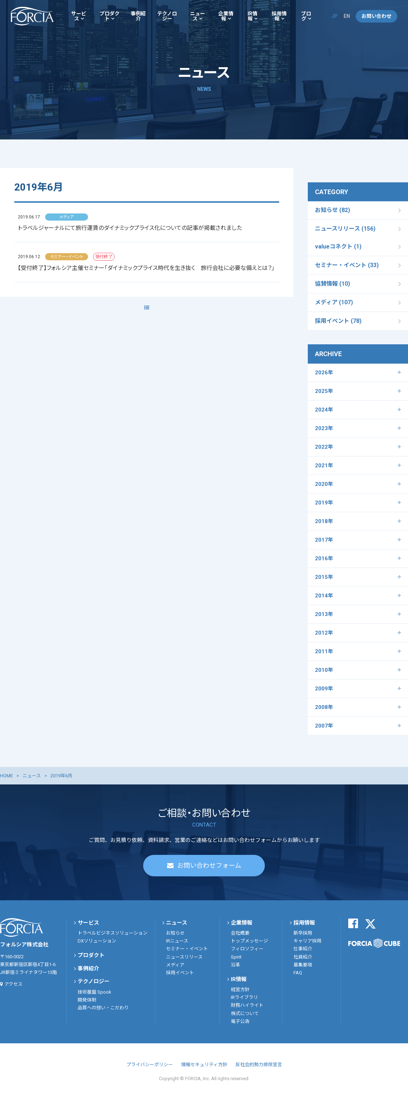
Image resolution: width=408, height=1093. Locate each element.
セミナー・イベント (187, 948)
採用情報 (279, 16)
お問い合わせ (376, 16)
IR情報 (252, 16)
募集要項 (302, 965)
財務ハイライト (247, 1005)
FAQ (297, 972)
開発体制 (87, 1000)
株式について (245, 1013)
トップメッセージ (249, 941)
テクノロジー (167, 16)
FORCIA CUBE (374, 943)
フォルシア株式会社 (32, 16)
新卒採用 (302, 933)
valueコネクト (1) (338, 246)
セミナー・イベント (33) (347, 265)
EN (347, 16)
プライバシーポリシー (149, 1064)
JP (334, 16)
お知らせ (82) (332, 210)
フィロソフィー (247, 948)
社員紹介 (302, 957)
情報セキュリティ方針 (204, 1064)
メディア (175, 965)
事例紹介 (138, 16)
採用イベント (180, 972)
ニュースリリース (184, 957)
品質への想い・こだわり (103, 1007)
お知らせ (175, 933)
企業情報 (225, 16)
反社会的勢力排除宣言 (258, 1064)
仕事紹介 (302, 948)
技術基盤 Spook (94, 992)
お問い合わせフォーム (209, 865)
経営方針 (240, 989)
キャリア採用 (307, 941)
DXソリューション (97, 941)
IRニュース (177, 941)
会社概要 (240, 933)
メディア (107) (334, 302)
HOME (6, 775)
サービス (78, 16)
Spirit (236, 957)
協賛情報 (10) (332, 283)
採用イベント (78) (338, 320)
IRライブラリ (244, 997)
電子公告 (240, 1021)
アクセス (13, 984)
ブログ (306, 16)
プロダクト (109, 16)
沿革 (235, 965)
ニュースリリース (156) (345, 228)
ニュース (197, 16)
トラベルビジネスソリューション (112, 933)
